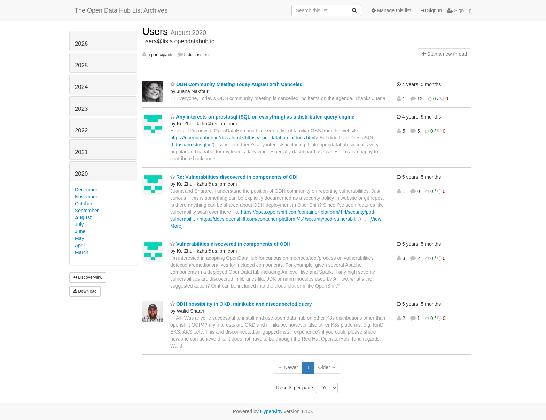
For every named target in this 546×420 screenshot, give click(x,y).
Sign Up (459, 10)
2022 (81, 130)
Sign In (431, 10)
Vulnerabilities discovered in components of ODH (230, 244)
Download (85, 291)
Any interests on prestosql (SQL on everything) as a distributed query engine (262, 117)
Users (156, 31)
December (86, 189)
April (80, 245)
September (87, 210)
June (80, 231)
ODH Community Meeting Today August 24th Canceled (236, 84)
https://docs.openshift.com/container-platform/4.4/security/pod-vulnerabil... (279, 219)
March (81, 252)
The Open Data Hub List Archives (121, 10)
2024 (81, 87)
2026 (81, 43)
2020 (81, 173)
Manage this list (391, 10)
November (86, 196)
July (79, 224)
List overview (87, 277)
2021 (81, 152)
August (83, 217)
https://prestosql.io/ (192, 144)
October (83, 203)
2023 (81, 109)
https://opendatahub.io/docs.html (205, 137)
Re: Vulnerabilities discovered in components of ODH (235, 177)
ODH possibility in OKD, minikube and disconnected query (241, 304)
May (79, 238)
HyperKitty (271, 411)
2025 (81, 65)
